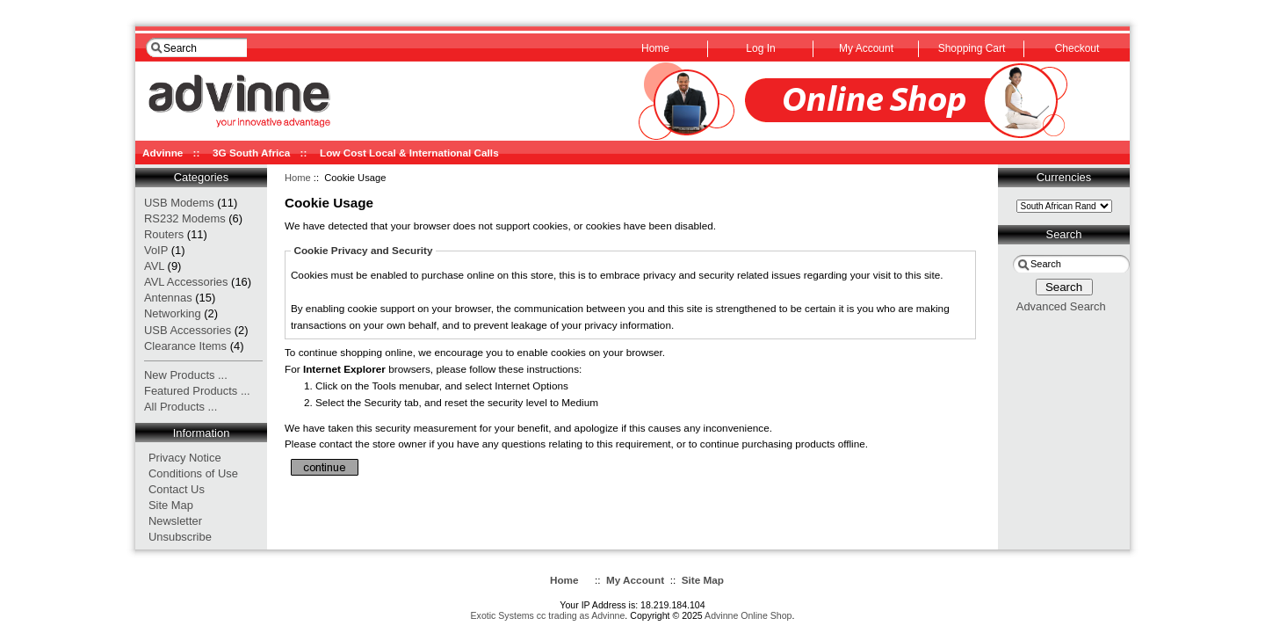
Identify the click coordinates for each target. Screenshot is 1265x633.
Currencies (1064, 177)
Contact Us (176, 489)
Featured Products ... (197, 390)
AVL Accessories (186, 281)
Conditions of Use (193, 473)
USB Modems (179, 202)
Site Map (170, 505)
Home (298, 177)
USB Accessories (187, 330)
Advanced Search (1061, 306)
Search (1064, 234)
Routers (164, 234)
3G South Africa (251, 152)
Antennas (168, 297)
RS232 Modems (185, 218)
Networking (172, 313)
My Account (635, 580)
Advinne (162, 152)
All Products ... (180, 406)
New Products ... (186, 375)
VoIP (156, 250)
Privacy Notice (184, 457)
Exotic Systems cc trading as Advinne (548, 615)
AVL (154, 266)
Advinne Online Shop (748, 615)
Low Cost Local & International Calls (409, 152)
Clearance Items (185, 346)
